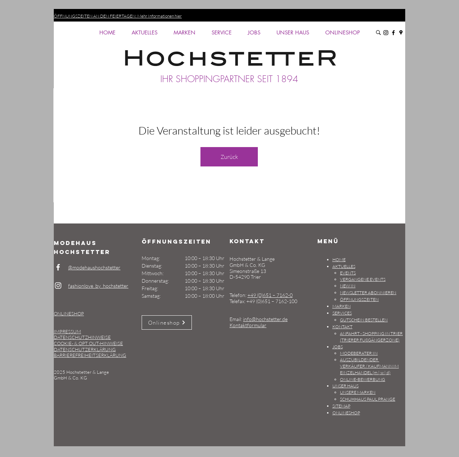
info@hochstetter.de (265, 319)
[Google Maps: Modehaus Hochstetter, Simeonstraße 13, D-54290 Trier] (401, 32)
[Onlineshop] (167, 322)
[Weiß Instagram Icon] (58, 285)
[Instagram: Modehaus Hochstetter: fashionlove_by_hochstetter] (386, 32)
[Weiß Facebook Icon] (58, 267)
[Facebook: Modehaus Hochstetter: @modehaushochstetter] (393, 32)
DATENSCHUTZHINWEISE (82, 337)
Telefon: (238, 295)
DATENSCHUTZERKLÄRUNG (85, 349)
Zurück (229, 156)
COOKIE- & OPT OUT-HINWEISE (88, 343)
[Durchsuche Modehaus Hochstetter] (378, 32)
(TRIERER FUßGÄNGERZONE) (369, 340)
